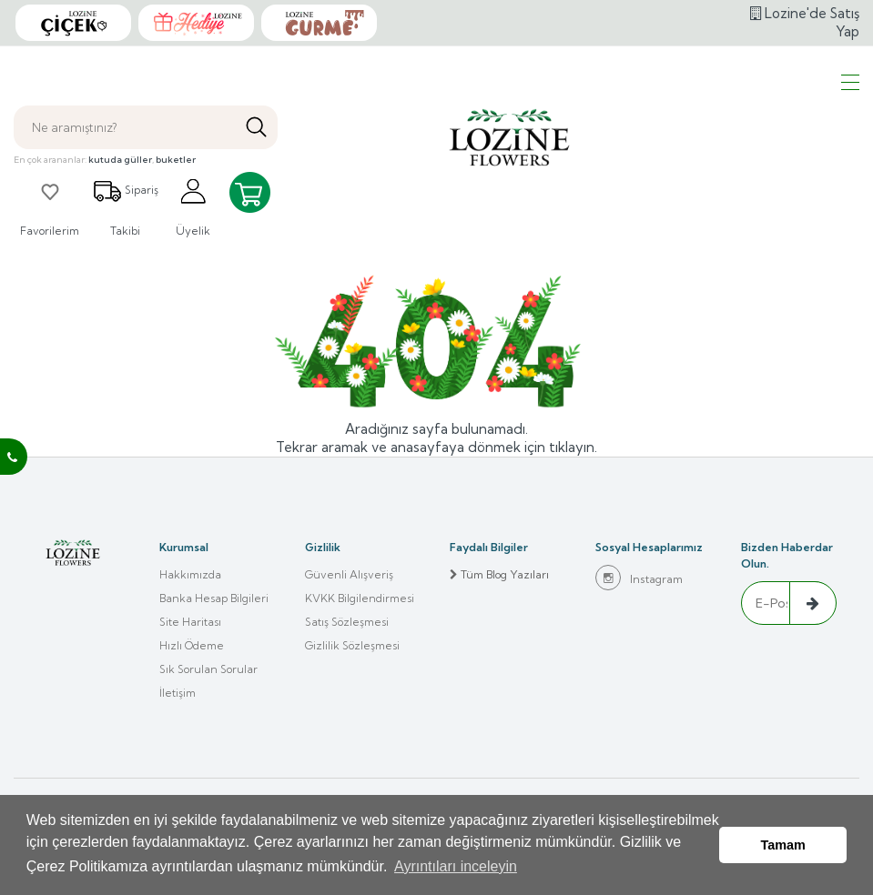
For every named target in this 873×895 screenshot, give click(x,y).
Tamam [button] (783, 845)
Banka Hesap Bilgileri (214, 598)
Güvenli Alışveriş (349, 574)
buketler (176, 160)
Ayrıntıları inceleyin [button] (455, 866)
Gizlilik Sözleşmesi (352, 645)
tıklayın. (573, 447)
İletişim (177, 692)
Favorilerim (49, 206)
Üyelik (193, 206)
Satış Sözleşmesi (347, 622)
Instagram (639, 577)
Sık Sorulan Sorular (208, 669)
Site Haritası (190, 622)
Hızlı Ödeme (191, 645)
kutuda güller (120, 160)
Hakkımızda (190, 574)
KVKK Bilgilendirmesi (359, 598)
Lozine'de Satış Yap (804, 22)
